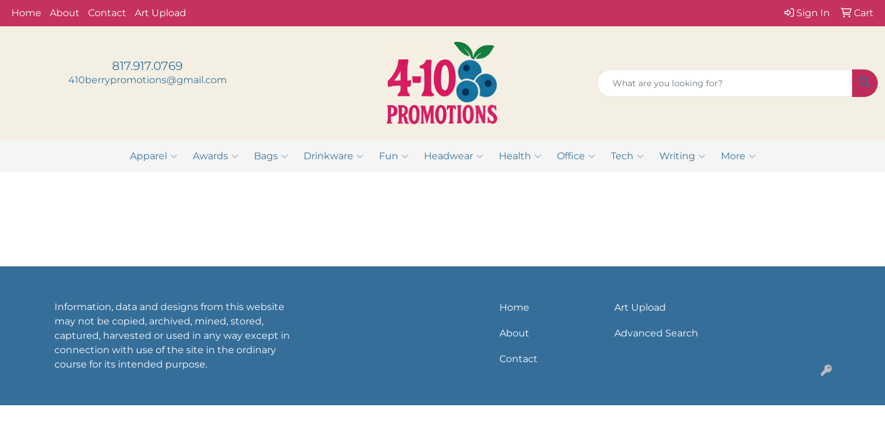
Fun (393, 156)
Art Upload (160, 13)
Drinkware (333, 156)
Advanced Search (656, 333)
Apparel (153, 156)
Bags (271, 156)
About (65, 13)
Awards (215, 156)
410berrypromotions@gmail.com (147, 80)
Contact (107, 13)
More (738, 156)
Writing (682, 156)
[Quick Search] (725, 83)
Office (576, 156)
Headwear (453, 156)
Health (520, 156)
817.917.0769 (147, 66)
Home (26, 13)
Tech (627, 156)
